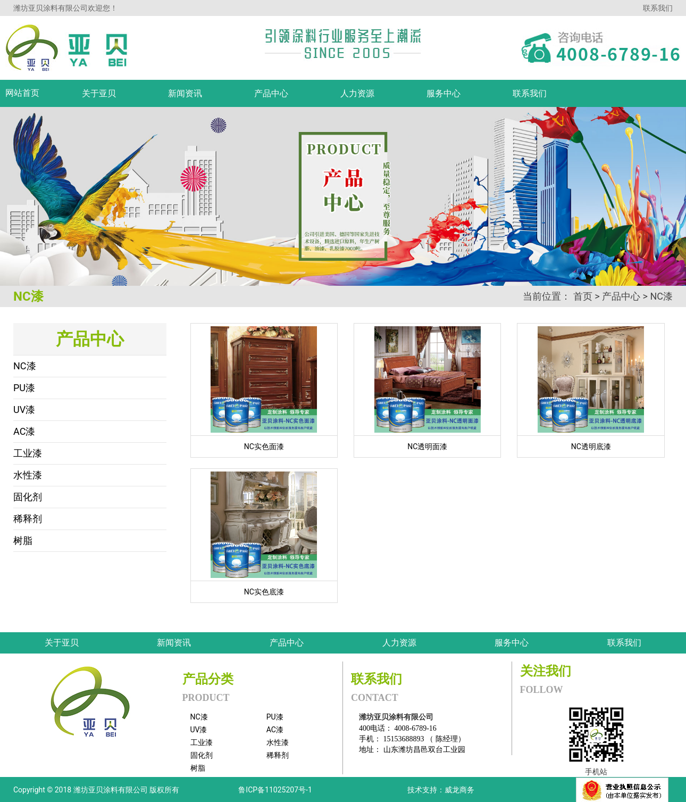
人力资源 (399, 643)
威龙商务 (459, 790)
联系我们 (658, 8)
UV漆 (24, 409)
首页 (582, 296)
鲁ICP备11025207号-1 (275, 790)
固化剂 (27, 496)
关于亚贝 (62, 643)
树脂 (22, 540)
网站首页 (22, 93)
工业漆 (27, 453)
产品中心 (621, 296)
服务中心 (512, 643)
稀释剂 (27, 518)
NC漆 (661, 296)
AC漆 (24, 431)
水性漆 (27, 475)
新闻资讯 (174, 643)
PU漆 (24, 387)
